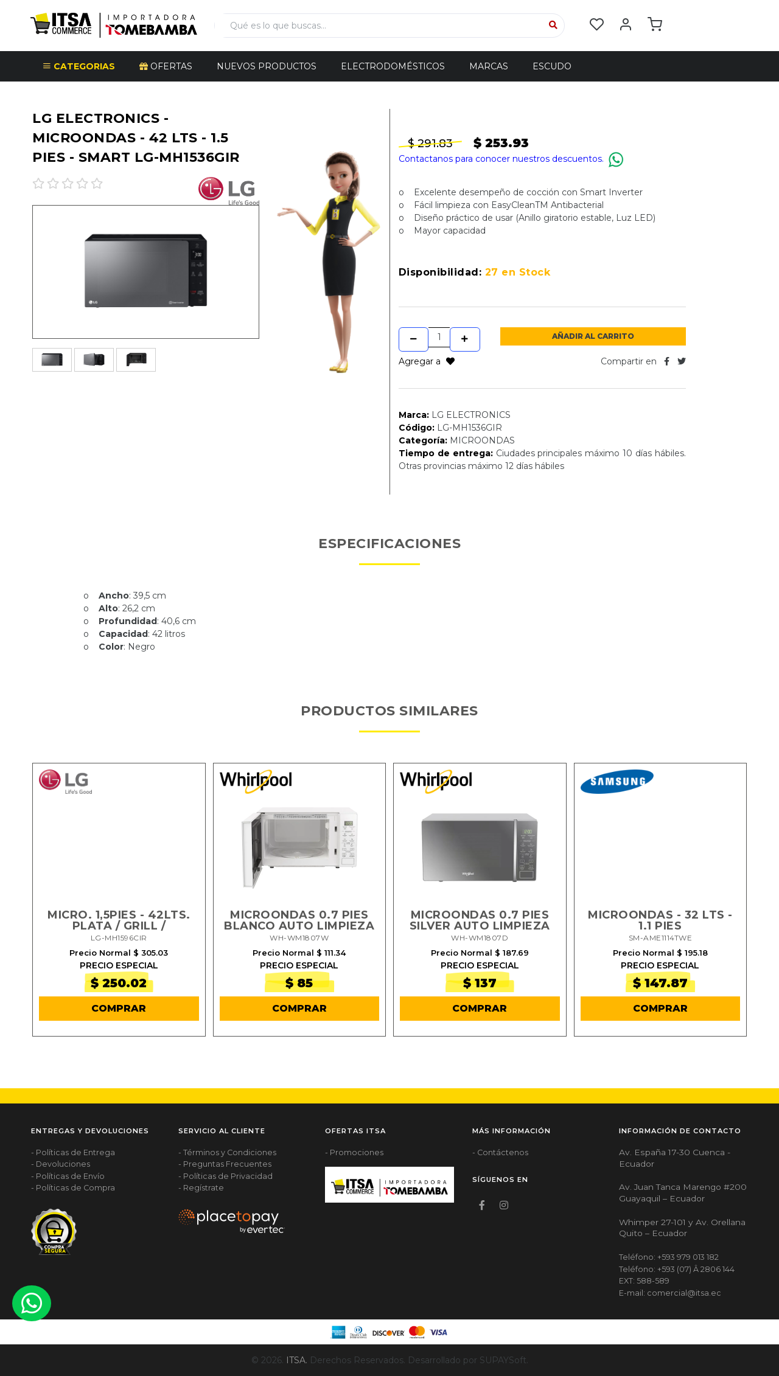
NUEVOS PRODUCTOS (266, 66)
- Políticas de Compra (73, 1188)
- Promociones (354, 1152)
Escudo (552, 66)
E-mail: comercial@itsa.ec (670, 1293)
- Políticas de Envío (68, 1176)
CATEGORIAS (79, 66)
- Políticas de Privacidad (225, 1176)
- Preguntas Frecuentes (224, 1164)
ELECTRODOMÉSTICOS (393, 66)
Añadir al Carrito (593, 336)
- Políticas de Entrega (73, 1152)
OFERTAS (165, 66)
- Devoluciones (60, 1164)
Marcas (488, 66)
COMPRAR (118, 1008)
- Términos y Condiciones (227, 1152)
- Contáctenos (500, 1152)
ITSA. (296, 1360)
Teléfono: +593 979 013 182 (669, 1257)
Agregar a (427, 361)
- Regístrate (201, 1188)
